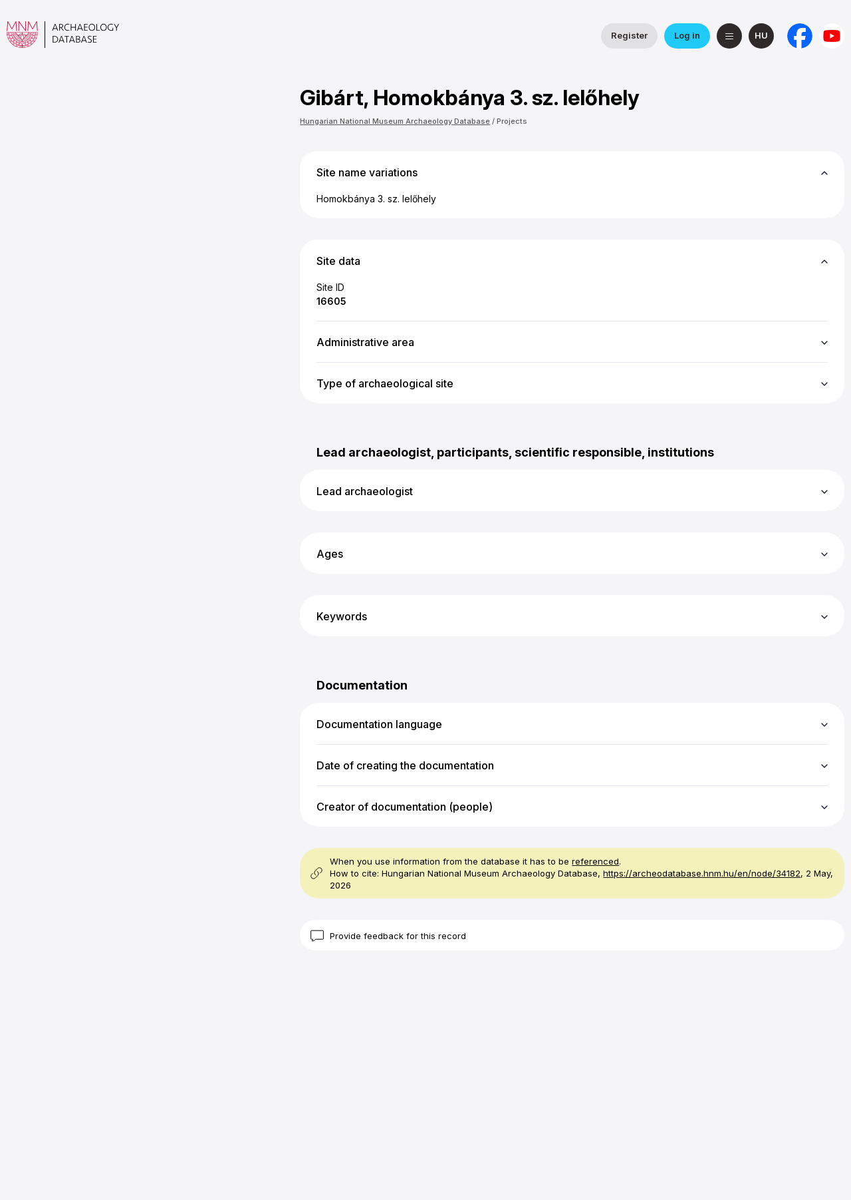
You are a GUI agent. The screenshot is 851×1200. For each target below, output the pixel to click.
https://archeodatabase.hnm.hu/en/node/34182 (701, 873)
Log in (687, 35)
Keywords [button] (341, 616)
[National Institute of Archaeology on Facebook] (799, 36)
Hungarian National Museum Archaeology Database (395, 121)
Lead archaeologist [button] (364, 491)
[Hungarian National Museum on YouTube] (831, 36)
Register (629, 35)
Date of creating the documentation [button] (405, 765)
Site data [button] (338, 261)
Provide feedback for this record (398, 935)
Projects (512, 121)
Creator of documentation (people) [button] (404, 806)
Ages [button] (329, 553)
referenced (595, 861)
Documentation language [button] (379, 724)
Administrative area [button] (365, 342)
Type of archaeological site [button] (384, 383)
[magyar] (761, 36)
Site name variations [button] (367, 172)
